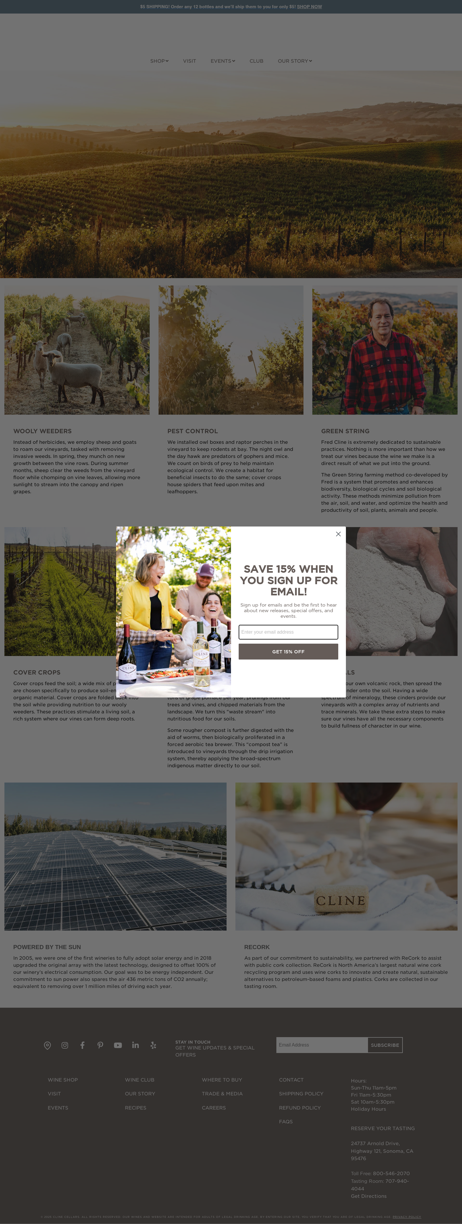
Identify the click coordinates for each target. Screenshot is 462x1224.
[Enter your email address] (288, 632)
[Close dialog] (338, 534)
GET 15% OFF (288, 651)
